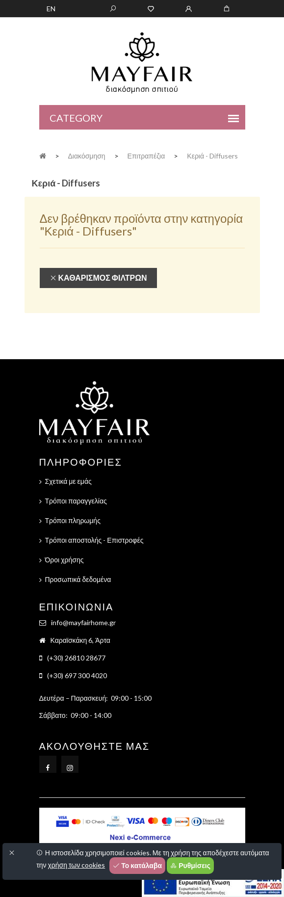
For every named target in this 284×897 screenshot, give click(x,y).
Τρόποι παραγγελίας (76, 501)
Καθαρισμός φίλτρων (98, 278)
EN (51, 8)
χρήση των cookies (76, 865)
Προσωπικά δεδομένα (78, 579)
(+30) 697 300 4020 (77, 675)
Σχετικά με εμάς (68, 481)
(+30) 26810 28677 (76, 658)
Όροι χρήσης (64, 559)
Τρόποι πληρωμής (73, 520)
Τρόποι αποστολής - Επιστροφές (94, 540)
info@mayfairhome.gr (83, 622)
